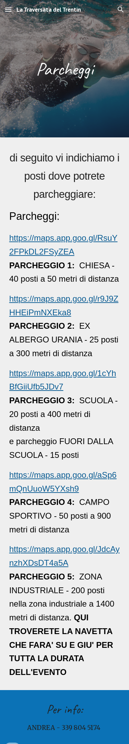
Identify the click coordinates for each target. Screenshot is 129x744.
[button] (8, 9)
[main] (65, 68)
